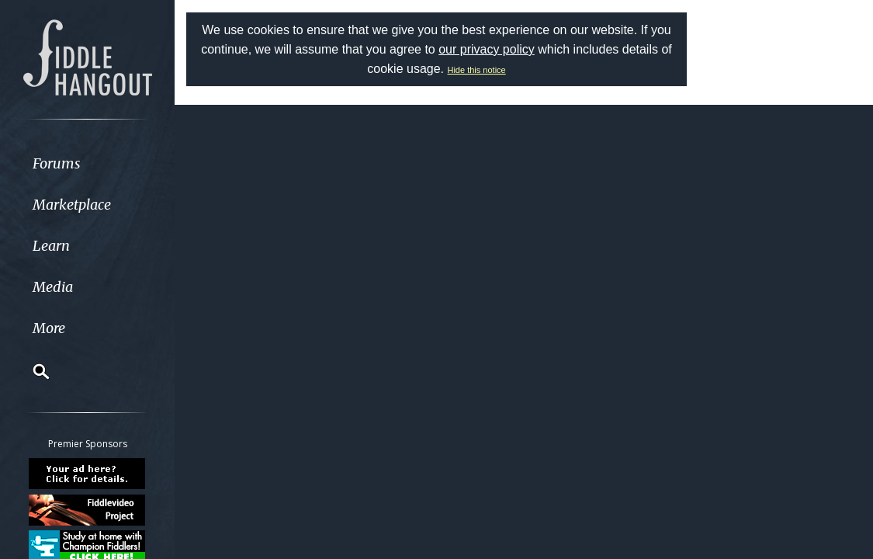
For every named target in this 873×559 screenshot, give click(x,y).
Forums (57, 163)
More (49, 328)
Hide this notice (476, 70)
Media (53, 287)
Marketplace (72, 205)
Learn (51, 246)
